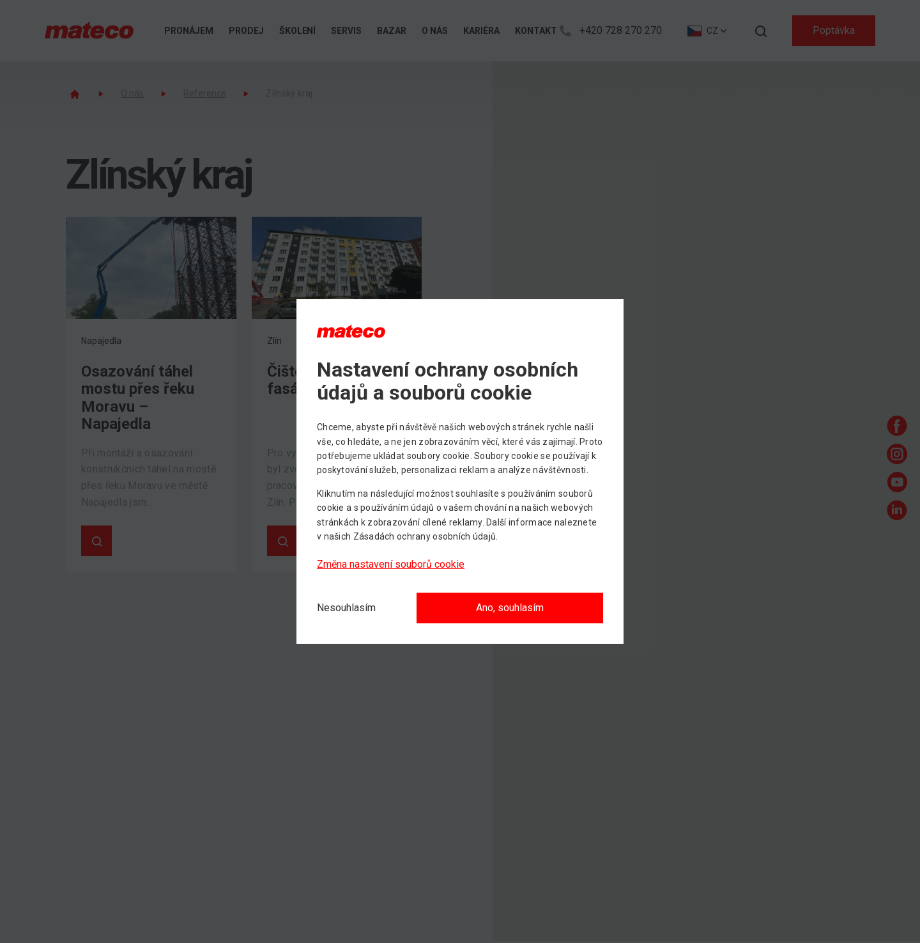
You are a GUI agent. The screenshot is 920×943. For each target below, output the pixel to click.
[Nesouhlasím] (346, 608)
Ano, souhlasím (510, 608)
